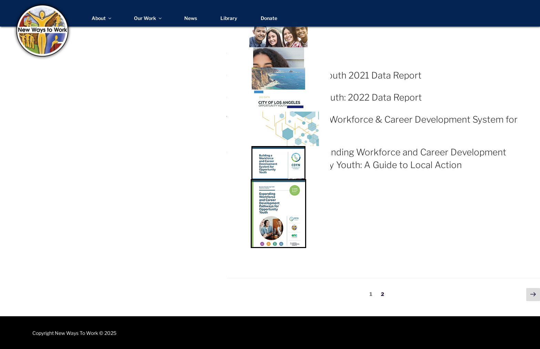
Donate (269, 18)
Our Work (148, 18)
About (102, 18)
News (190, 18)
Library (228, 18)
